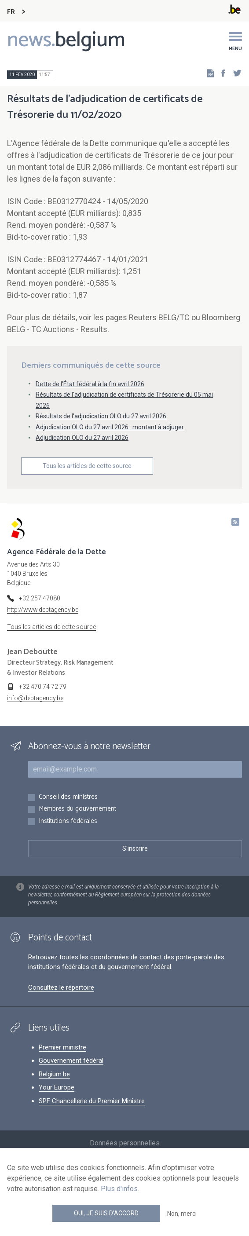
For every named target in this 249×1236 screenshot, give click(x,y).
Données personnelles (125, 1143)
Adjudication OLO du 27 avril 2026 (82, 437)
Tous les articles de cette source (87, 465)
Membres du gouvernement (77, 809)
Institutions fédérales (68, 821)
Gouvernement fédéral (71, 1060)
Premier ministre (62, 1047)
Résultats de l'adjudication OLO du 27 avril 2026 (101, 416)
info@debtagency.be (35, 698)
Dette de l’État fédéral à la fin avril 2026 (90, 384)
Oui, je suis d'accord (106, 1213)
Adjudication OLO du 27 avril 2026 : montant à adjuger (110, 427)
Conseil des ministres (68, 797)
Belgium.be (54, 1074)
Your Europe (56, 1087)
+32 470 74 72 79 (42, 686)
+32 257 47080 (39, 598)
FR (11, 12)
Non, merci (182, 1213)
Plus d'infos (119, 1189)
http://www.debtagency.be (42, 609)
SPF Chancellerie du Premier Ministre (92, 1101)
